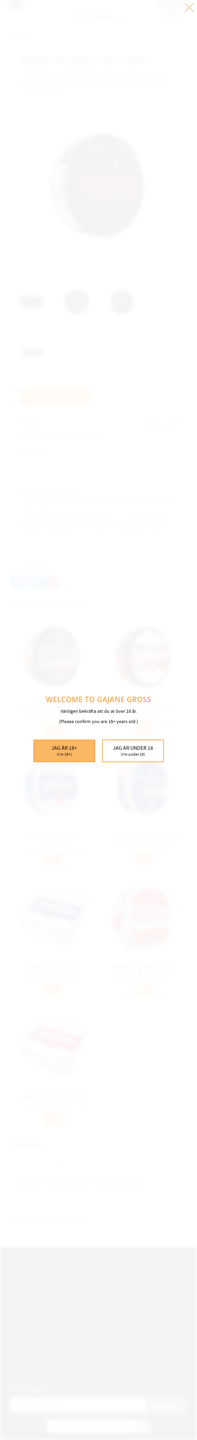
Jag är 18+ (64, 751)
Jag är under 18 (133, 751)
